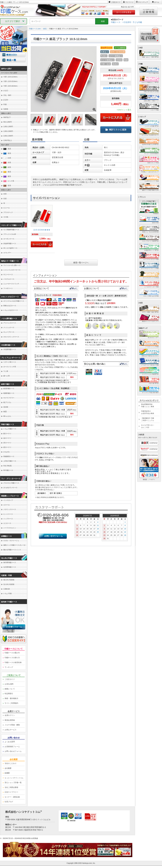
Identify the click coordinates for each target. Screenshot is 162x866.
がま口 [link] (5, 91)
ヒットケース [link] (8, 514)
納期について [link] (10, 689)
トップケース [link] (8, 519)
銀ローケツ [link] (7, 433)
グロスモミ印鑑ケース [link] (11, 483)
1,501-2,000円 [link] (8, 131)
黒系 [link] (7, 149)
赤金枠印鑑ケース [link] (9, 243)
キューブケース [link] (8, 332)
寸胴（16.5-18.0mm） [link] (10, 86)
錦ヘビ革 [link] (6, 376)
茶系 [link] (7, 186)
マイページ (129, 2)
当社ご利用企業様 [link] (11, 787)
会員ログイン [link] (10, 715)
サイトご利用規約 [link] (11, 703)
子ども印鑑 (137, 22)
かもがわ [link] (6, 452)
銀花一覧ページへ (81, 262)
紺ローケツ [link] (7, 447)
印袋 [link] (4, 104)
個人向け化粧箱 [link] (8, 580)
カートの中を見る (123, 12)
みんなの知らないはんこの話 (147, 426)
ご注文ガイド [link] (10, 679)
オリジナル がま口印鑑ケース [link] (13, 301)
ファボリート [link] (8, 288)
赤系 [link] (7, 163)
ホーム (156, 2)
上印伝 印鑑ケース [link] (9, 461)
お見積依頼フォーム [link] (12, 747)
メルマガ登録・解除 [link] (12, 725)
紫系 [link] (7, 176)
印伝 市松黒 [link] (7, 466)
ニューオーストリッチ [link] (11, 284)
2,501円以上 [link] (7, 140)
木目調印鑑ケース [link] (9, 349)
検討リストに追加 (115, 129)
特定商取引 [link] (9, 694)
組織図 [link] (7, 773)
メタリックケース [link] (9, 509)
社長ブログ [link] (9, 802)
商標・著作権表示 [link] (11, 698)
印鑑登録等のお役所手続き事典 (147, 412)
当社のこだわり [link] (10, 763)
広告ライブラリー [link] (11, 792)
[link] (42, 227)
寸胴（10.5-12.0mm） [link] (10, 77)
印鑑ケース (115, 22)
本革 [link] (4, 194)
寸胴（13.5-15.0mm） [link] (10, 81)
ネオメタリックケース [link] (11, 337)
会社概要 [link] (8, 768)
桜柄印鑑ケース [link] (8, 393)
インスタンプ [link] (8, 500)
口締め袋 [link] (6, 589)
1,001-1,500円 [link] (8, 126)
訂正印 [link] (5, 100)
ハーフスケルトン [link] (9, 528)
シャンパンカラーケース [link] (12, 270)
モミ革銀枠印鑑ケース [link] (11, 230)
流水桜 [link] (5, 407)
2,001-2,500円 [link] (8, 136)
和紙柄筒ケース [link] (8, 456)
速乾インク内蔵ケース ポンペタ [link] (14, 545)
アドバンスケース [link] (9, 323)
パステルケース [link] (8, 279)
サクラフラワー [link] (8, 398)
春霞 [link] (4, 412)
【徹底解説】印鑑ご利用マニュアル (147, 419)
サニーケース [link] (8, 274)
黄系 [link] (7, 172)
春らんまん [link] (7, 416)
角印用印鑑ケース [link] (9, 562)
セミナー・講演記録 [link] (12, 797)
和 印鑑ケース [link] (8, 470)
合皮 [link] (4, 198)
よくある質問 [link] (10, 742)
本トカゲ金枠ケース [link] (10, 248)
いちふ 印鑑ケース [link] (9, 429)
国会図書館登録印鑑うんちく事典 (147, 405)
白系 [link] (7, 158)
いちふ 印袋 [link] (7, 593)
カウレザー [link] (7, 253)
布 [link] (4, 203)
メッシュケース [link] (8, 327)
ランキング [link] (9, 667)
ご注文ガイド (116, 2)
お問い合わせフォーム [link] (13, 751)
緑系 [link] (7, 167)
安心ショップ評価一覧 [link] (13, 783)
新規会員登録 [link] (10, 720)
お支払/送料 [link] (9, 684)
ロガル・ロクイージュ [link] (11, 540)
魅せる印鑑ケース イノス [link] (12, 550)
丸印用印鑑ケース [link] (9, 567)
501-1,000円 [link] (7, 122)
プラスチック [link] (8, 212)
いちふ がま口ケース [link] (10, 310)
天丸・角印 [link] (7, 95)
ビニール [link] (6, 208)
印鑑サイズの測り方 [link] (12, 658)
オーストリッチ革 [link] (9, 367)
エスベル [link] (6, 505)
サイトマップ (143, 2)
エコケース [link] (7, 523)
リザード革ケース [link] (9, 362)
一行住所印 (126, 22)
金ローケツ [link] (7, 438)
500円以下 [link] (7, 117)
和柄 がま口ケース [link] (9, 306)
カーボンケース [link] (8, 239)
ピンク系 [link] (8, 181)
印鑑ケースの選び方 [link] (12, 653)
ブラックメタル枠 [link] (9, 234)
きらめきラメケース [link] (10, 488)
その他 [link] (5, 217)
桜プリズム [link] (7, 402)
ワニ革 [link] (5, 371)
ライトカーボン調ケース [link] (12, 265)
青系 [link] (7, 153)
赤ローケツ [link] (7, 443)
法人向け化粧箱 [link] (8, 584)
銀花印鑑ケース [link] (8, 388)
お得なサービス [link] (10, 730)
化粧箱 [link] (5, 109)
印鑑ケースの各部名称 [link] (13, 662)
